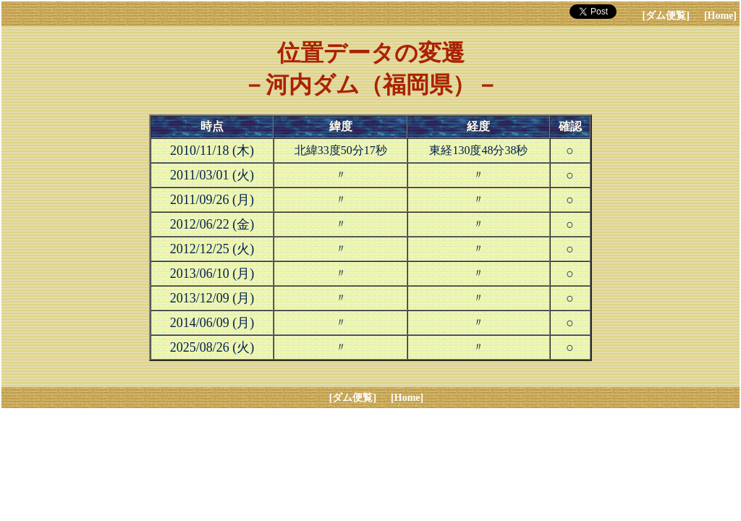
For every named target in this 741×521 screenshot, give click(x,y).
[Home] (720, 15)
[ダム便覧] (666, 15)
